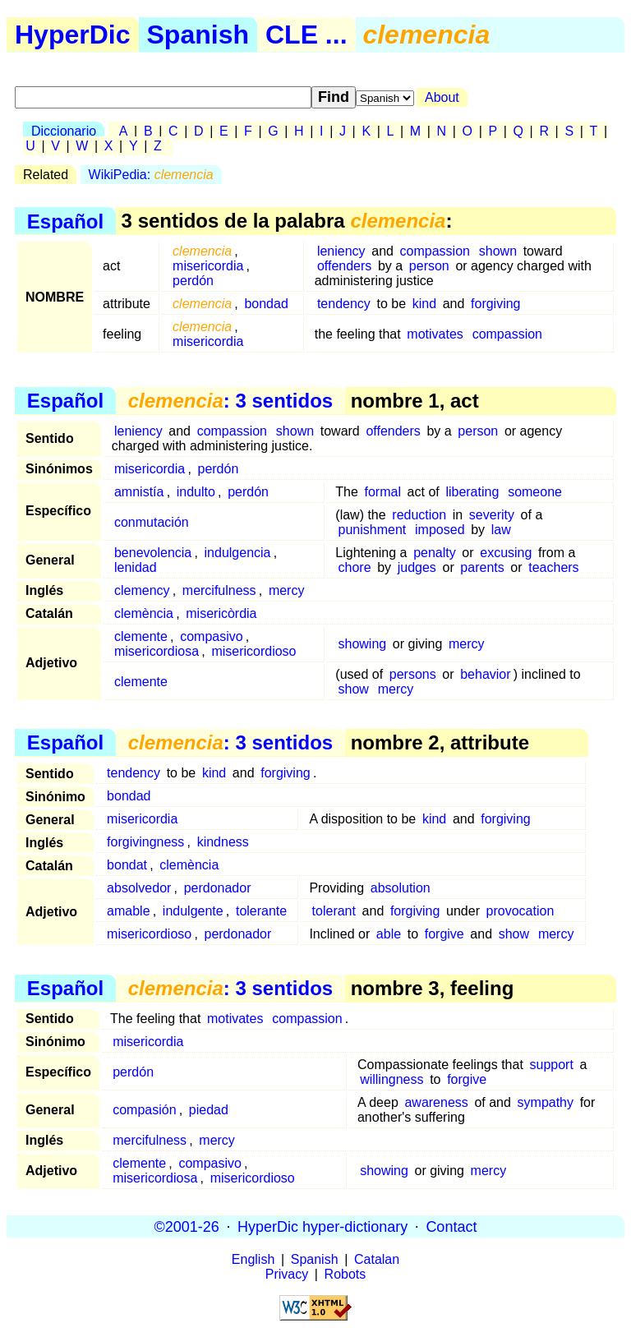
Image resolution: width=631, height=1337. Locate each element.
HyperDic (73, 34)
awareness (435, 1102)
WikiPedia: (151, 175)
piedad (208, 1110)
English (253, 1259)
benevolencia (152, 553)
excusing (506, 553)
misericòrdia (221, 613)
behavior (485, 674)
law (501, 530)
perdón (193, 281)
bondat (127, 865)
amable (128, 911)
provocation (520, 911)
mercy (287, 590)
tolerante (261, 911)
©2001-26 (186, 1226)
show (354, 689)
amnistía (139, 492)
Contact (451, 1226)
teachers (553, 567)
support (551, 1065)
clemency (142, 590)
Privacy (286, 1274)
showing (363, 644)
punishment (373, 530)
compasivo (211, 636)
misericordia (208, 266)
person (429, 266)
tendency (344, 304)
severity (491, 515)
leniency (341, 251)
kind (424, 304)
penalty (434, 553)
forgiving (495, 304)
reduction (419, 515)
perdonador (217, 888)
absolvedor (139, 888)
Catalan (376, 1259)
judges (417, 567)
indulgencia (238, 553)
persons (412, 674)
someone (535, 492)
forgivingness (145, 842)
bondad (266, 304)
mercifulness (219, 590)
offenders (344, 266)
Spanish (198, 34)
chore (355, 567)
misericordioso (253, 651)
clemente (141, 636)
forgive (444, 934)
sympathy (545, 1102)
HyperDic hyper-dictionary (322, 1226)
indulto (196, 492)
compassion (435, 251)
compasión (144, 1110)
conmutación (151, 522)
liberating (472, 492)
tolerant (334, 911)
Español (65, 221)
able (388, 934)
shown (498, 251)
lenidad (135, 567)
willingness (391, 1079)
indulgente (193, 911)
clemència (143, 613)
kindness (223, 842)
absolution (401, 888)
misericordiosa (156, 651)
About (442, 97)
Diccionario (63, 131)
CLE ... (306, 34)
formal (383, 492)
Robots (345, 1274)
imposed (439, 530)
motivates (435, 334)
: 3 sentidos (230, 401)
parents (482, 567)
